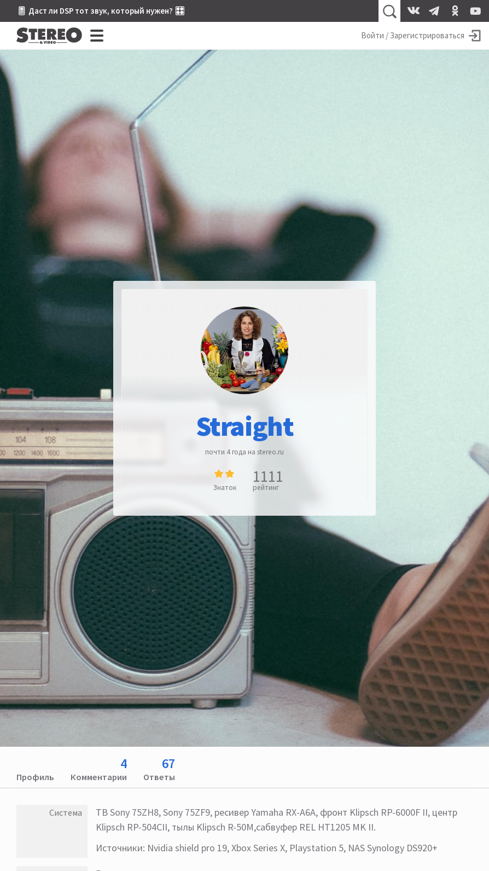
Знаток (224, 487)
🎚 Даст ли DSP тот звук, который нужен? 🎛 (100, 10)
